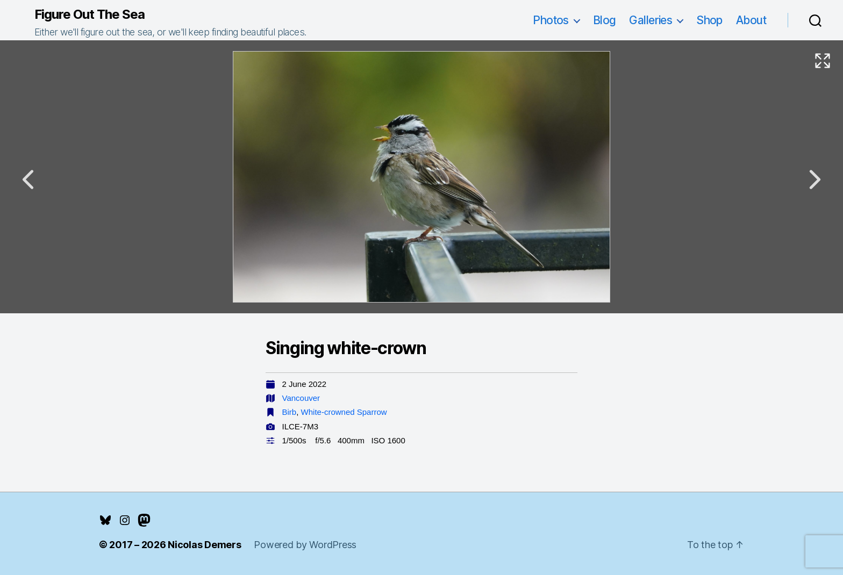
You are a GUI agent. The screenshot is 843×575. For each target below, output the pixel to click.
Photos (551, 20)
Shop (709, 20)
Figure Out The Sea (89, 14)
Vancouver (301, 397)
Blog (604, 20)
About (751, 20)
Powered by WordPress (305, 544)
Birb (289, 411)
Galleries (650, 20)
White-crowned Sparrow (344, 411)
